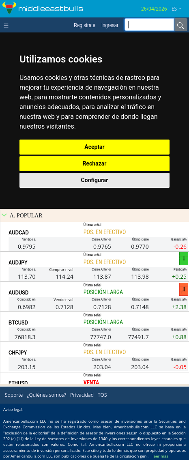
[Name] (180, 24)
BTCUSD (18, 322)
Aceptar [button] (94, 147)
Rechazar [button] (95, 163)
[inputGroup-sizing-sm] (149, 24)
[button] (179, 9)
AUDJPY (18, 262)
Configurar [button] (94, 180)
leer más (160, 456)
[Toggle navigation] (8, 24)
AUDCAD (19, 232)
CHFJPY (18, 352)
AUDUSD (18, 292)
